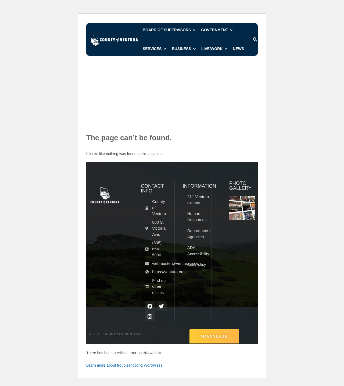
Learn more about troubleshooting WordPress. (124, 365)
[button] (255, 39)
